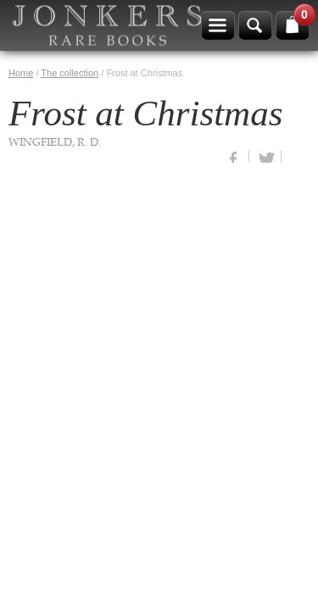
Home (20, 73)
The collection (69, 73)
